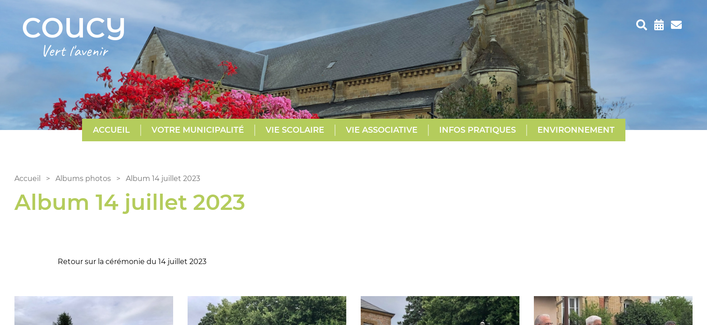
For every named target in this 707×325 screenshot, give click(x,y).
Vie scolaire (295, 130)
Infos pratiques (477, 130)
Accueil (111, 130)
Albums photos (83, 178)
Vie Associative (382, 130)
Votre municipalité (198, 130)
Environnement (576, 130)
